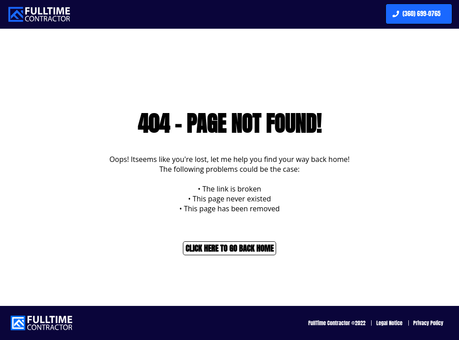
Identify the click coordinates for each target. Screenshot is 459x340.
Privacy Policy (428, 323)
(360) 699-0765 (415, 14)
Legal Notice (389, 323)
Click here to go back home (230, 248)
